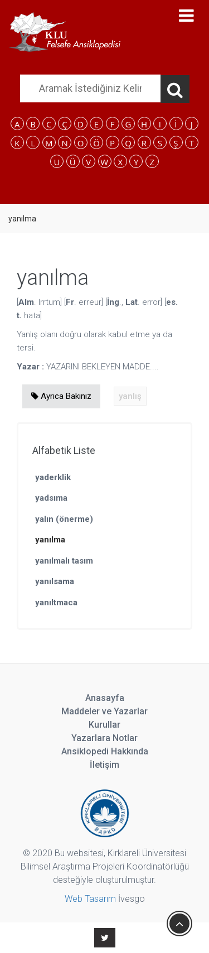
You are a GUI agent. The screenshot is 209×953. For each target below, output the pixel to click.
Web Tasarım (90, 898)
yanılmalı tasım (64, 561)
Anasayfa (104, 698)
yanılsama (54, 581)
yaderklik (53, 477)
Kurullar (104, 724)
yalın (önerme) (64, 519)
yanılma (50, 540)
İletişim (104, 764)
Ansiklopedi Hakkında (104, 751)
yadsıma (51, 498)
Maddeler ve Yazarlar (104, 711)
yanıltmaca (56, 603)
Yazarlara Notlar (104, 738)
